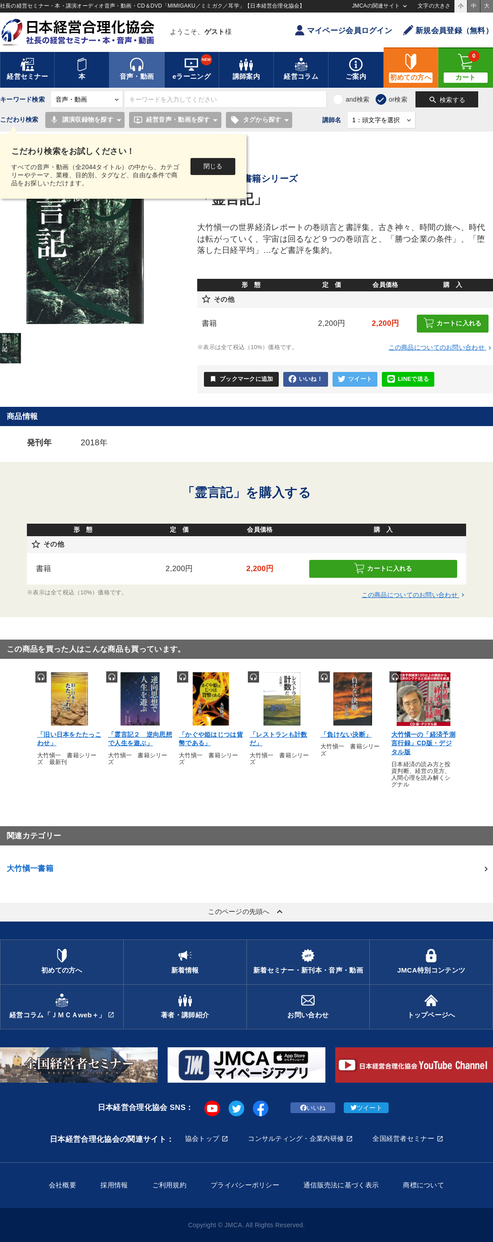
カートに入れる (452, 323)
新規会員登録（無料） (448, 30)
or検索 (398, 99)
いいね (313, 1107)
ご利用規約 (169, 1185)
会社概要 (62, 1185)
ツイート (355, 379)
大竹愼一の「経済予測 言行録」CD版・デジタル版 (423, 743)
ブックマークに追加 (241, 379)
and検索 (357, 99)
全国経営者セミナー (403, 1138)
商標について (423, 1185)
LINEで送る (408, 379)
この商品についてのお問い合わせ (441, 347)
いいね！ (306, 379)
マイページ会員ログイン (343, 30)
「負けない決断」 (346, 734)
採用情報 (114, 1185)
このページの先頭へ (246, 911)
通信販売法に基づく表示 (341, 1185)
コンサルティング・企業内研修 (296, 1138)
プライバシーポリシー (245, 1185)
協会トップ (202, 1138)
